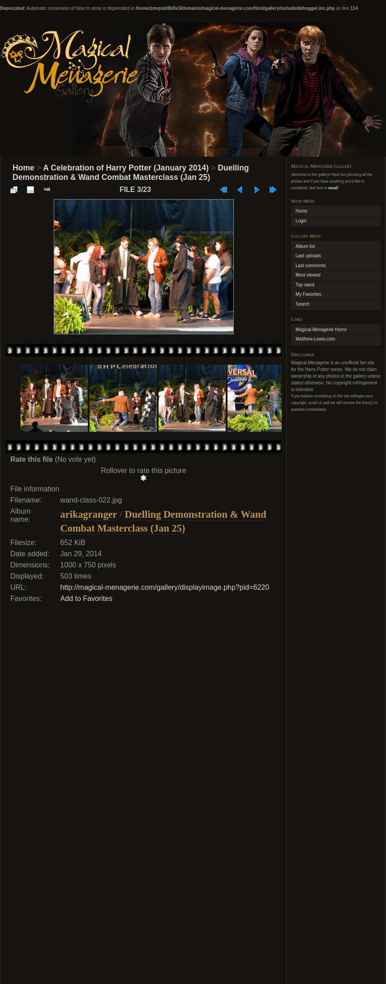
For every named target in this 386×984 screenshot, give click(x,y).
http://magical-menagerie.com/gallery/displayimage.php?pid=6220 (165, 587)
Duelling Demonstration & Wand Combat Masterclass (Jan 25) (131, 172)
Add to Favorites (86, 598)
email (333, 188)
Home (23, 167)
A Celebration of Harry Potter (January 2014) (126, 167)
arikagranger (88, 514)
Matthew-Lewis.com (315, 339)
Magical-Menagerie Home (321, 329)
